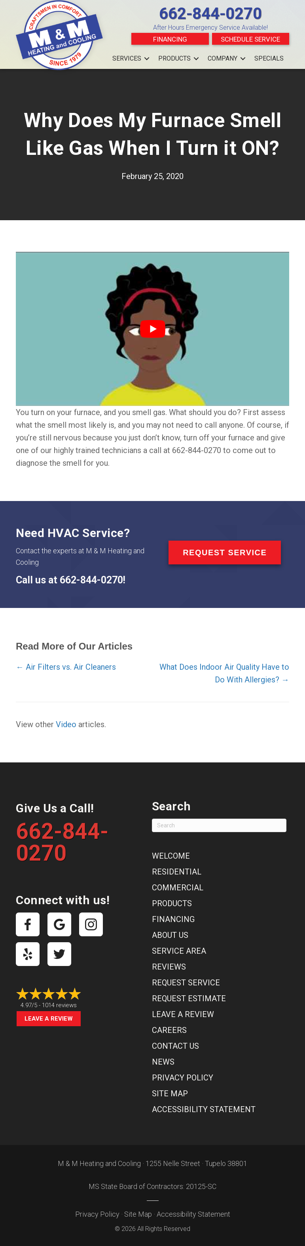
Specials (269, 58)
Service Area (179, 951)
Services (126, 58)
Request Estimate (189, 998)
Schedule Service (250, 39)
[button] (146, 58)
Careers (169, 1030)
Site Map (170, 1093)
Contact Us (175, 1046)
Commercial (177, 887)
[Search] (219, 825)
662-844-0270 (210, 13)
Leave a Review (49, 1018)
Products (174, 58)
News (163, 1062)
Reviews (169, 967)
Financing (170, 39)
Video (66, 724)
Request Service (186, 982)
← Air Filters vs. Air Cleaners (66, 667)
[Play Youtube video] (152, 329)
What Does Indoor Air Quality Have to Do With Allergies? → (224, 673)
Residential (176, 871)
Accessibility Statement (204, 1109)
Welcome (171, 856)
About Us (170, 935)
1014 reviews (59, 1005)
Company (222, 58)
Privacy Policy (182, 1077)
